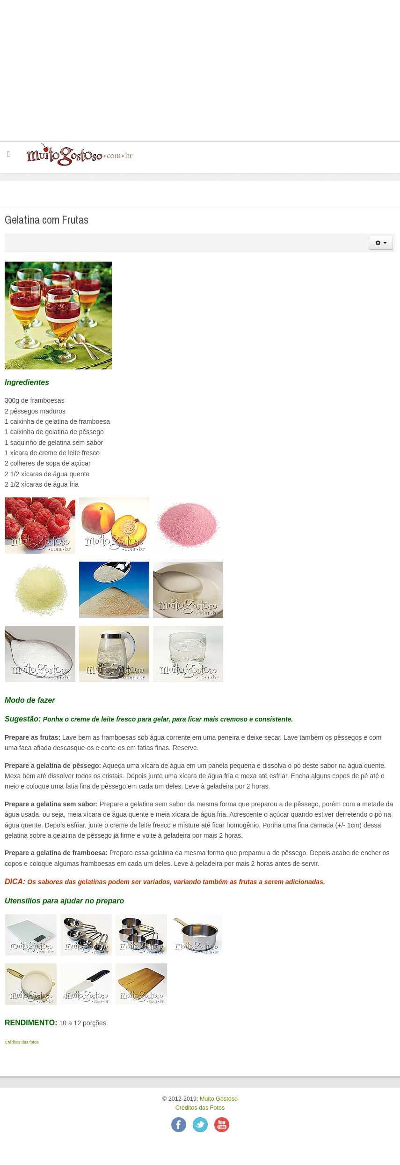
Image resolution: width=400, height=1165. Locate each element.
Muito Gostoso (219, 1099)
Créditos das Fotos (200, 1108)
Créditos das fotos (22, 1042)
